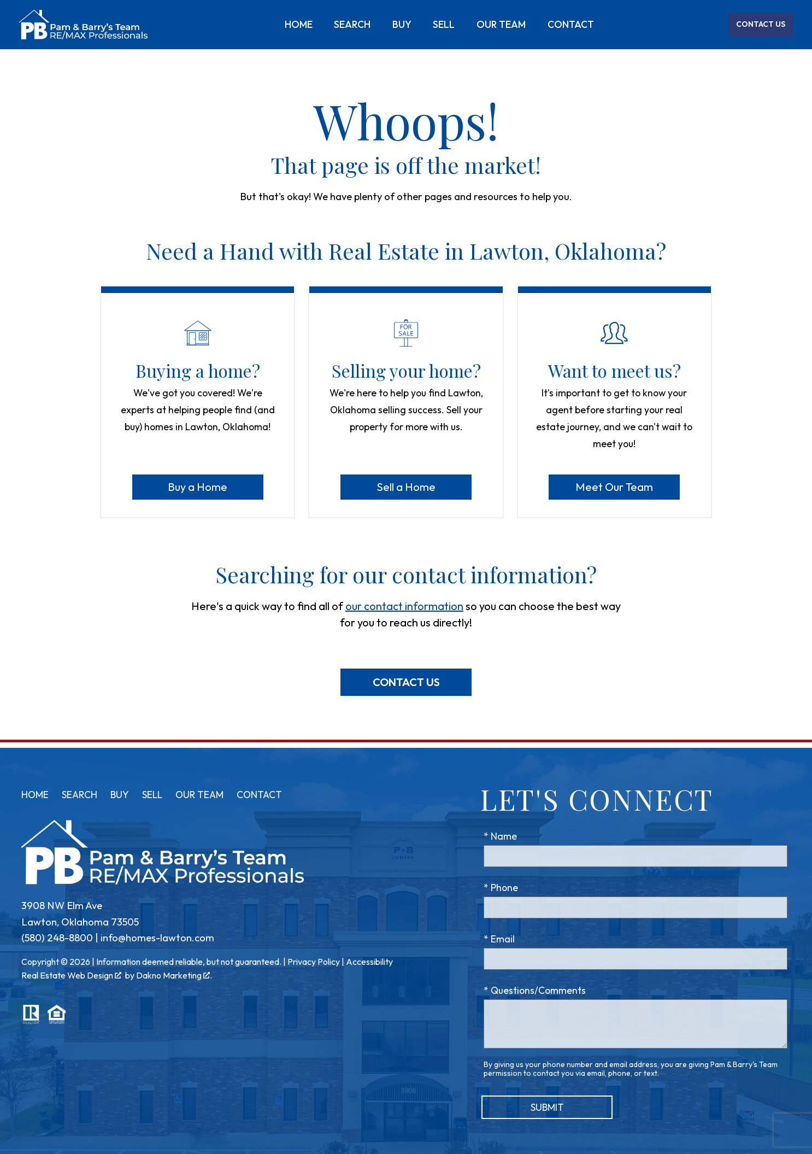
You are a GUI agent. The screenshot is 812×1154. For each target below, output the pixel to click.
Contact (571, 25)
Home (299, 25)
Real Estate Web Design (71, 975)
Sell (444, 25)
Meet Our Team (614, 487)
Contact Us (406, 682)
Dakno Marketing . (174, 975)
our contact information (404, 606)
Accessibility (369, 961)
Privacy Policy (313, 961)
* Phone (501, 887)
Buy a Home (197, 487)
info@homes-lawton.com (157, 938)
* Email (499, 939)
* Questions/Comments (535, 990)
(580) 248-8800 (57, 938)
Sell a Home (406, 487)
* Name (500, 836)
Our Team (501, 25)
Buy (401, 25)
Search (352, 25)
